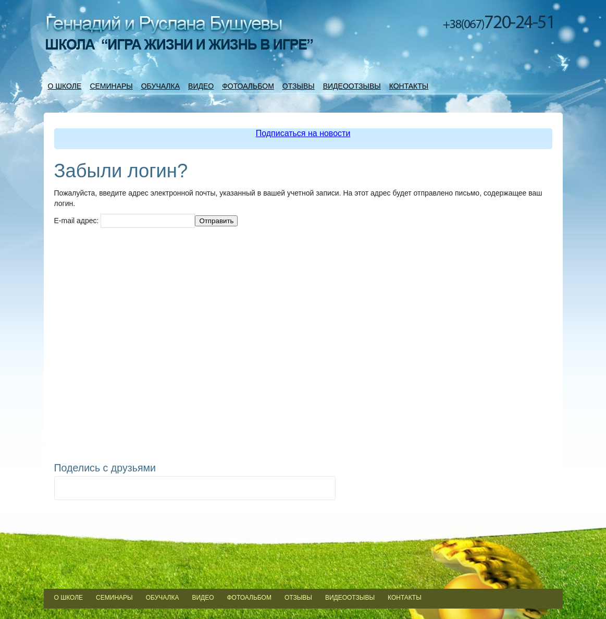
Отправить (216, 221)
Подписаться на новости (303, 133)
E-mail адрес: (76, 220)
